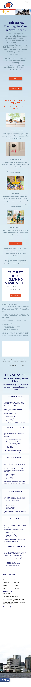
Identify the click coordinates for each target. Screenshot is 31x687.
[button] (27, 3)
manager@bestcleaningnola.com (10, 596)
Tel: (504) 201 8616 (7, 593)
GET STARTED (15, 295)
